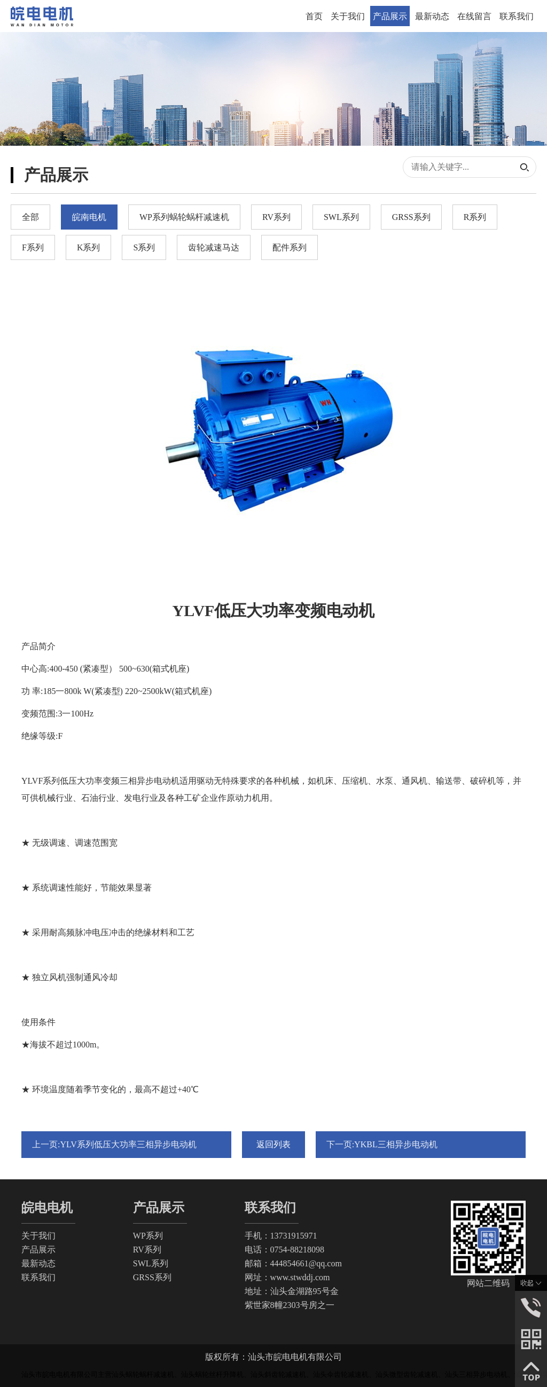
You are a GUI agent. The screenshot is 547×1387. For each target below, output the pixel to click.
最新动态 (432, 16)
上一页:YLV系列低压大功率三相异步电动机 (114, 1144)
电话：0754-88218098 (284, 1249)
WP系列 (148, 1235)
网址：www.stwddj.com (287, 1277)
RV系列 (147, 1249)
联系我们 (516, 16)
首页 (314, 16)
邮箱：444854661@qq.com (293, 1263)
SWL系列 (150, 1263)
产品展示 (390, 16)
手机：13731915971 (281, 1235)
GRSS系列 (152, 1277)
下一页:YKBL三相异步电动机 (381, 1144)
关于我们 (348, 16)
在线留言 (474, 16)
